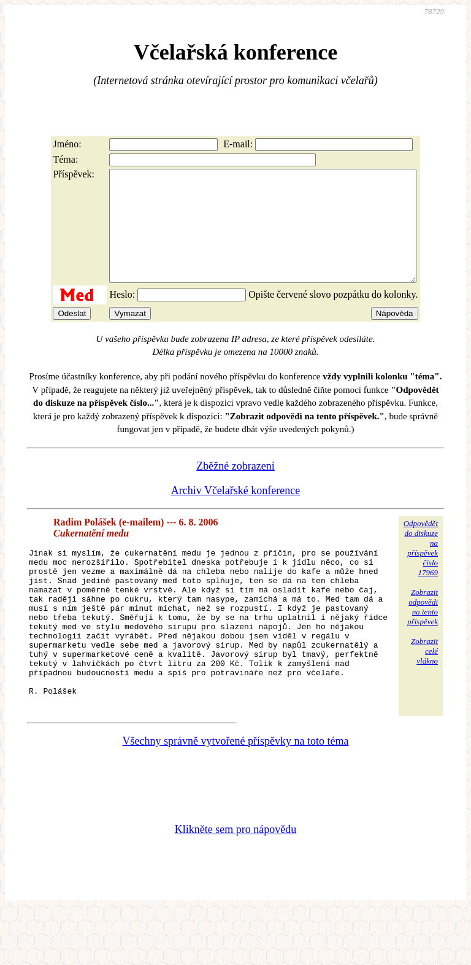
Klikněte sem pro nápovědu (235, 883)
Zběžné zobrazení (235, 488)
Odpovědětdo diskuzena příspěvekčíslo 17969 (421, 570)
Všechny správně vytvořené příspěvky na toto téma (236, 794)
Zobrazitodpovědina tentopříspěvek (422, 629)
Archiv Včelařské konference (236, 512)
